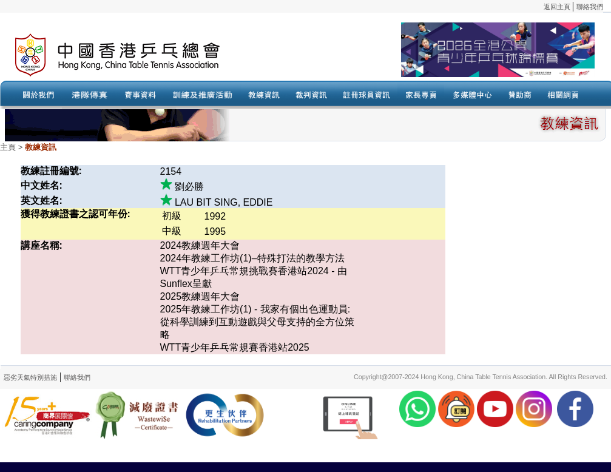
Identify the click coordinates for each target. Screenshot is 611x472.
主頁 (8, 147)
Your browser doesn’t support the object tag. (422, 55)
